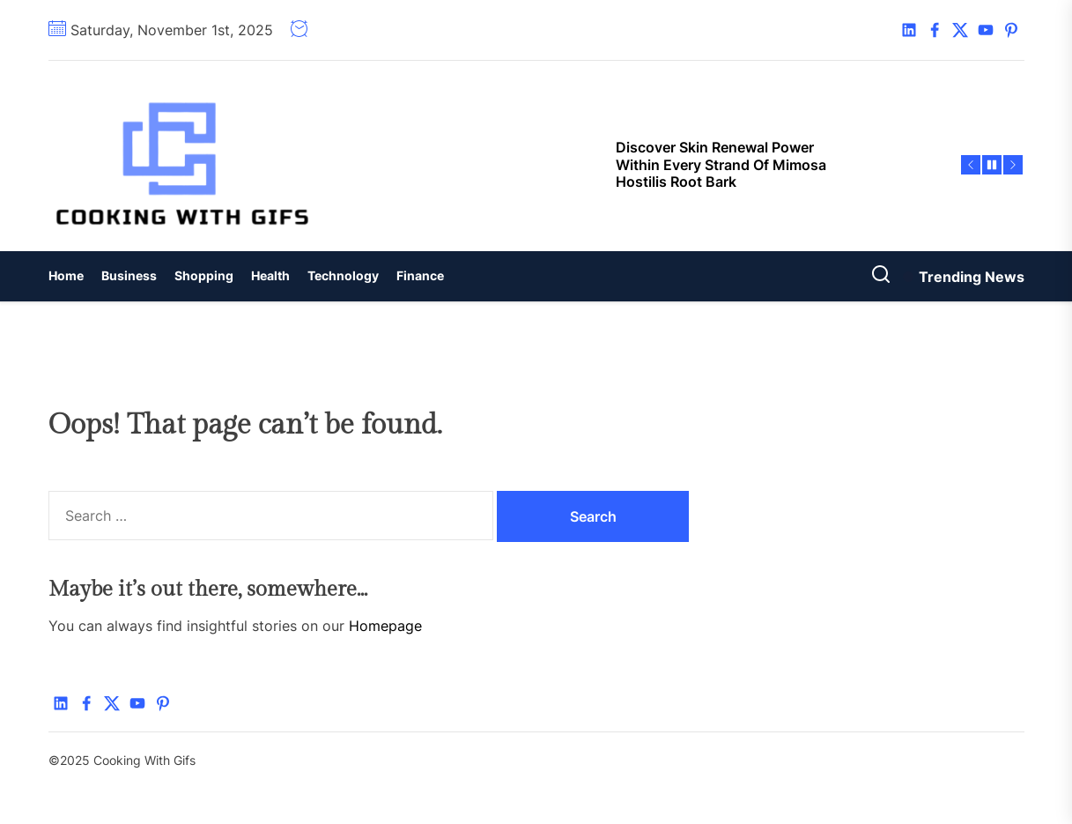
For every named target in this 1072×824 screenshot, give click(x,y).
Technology (343, 275)
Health (270, 275)
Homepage (385, 626)
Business (129, 275)
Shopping (203, 275)
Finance (420, 275)
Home (66, 275)
